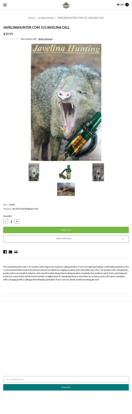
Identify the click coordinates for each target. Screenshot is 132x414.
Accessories (73, 339)
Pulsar (71, 323)
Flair (44, 402)
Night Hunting (9, 320)
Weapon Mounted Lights (79, 336)
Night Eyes (73, 313)
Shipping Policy (10, 316)
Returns (7, 313)
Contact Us (8, 323)
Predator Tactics (75, 320)
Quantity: (7, 216)
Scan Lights (73, 332)
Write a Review (45, 39)
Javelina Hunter (46, 17)
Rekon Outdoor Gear (77, 329)
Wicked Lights (74, 326)
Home (31, 17)
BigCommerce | (22, 402)
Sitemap (7, 326)
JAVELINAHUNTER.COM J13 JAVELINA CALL (80, 17)
